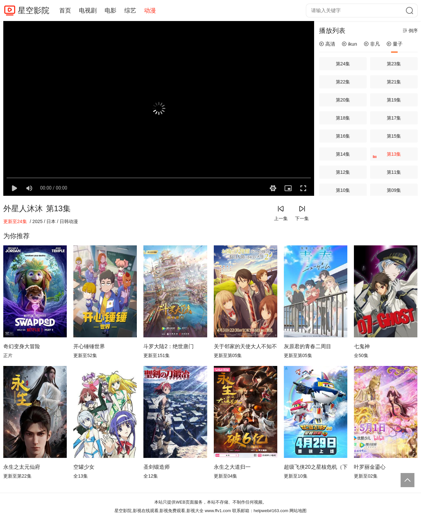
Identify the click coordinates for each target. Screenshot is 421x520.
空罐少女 (83, 467)
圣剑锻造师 (156, 467)
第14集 (343, 154)
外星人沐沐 (23, 208)
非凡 (372, 44)
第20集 (343, 99)
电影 (110, 10)
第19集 (394, 99)
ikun (349, 44)
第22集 (343, 81)
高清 (327, 44)
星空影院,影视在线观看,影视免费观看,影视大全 (159, 510)
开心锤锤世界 (89, 346)
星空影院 (33, 10)
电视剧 (88, 10)
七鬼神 (362, 346)
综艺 (130, 10)
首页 (65, 10)
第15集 (394, 136)
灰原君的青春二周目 (307, 346)
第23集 (394, 63)
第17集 (394, 118)
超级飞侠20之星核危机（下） (315, 467)
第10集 (343, 190)
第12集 (343, 172)
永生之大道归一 (232, 467)
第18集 (343, 118)
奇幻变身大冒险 (21, 346)
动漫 (150, 10)
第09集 (394, 190)
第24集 (343, 63)
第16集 (343, 136)
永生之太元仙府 (21, 467)
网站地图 (298, 510)
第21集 (394, 81)
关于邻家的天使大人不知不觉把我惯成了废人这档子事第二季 (245, 346)
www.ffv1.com (218, 510)
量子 (394, 44)
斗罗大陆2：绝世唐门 (168, 346)
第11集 (394, 172)
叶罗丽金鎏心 (369, 467)
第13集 (387, 156)
